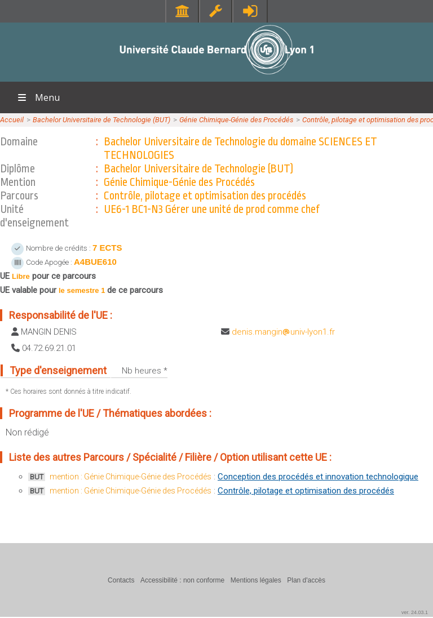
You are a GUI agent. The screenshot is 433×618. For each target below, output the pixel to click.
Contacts (121, 580)
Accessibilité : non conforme (182, 580)
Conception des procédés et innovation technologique (318, 477)
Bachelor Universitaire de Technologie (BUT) (101, 119)
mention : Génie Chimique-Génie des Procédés (130, 476)
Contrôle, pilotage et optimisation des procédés (306, 491)
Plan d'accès (306, 580)
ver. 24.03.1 (414, 612)
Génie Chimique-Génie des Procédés (236, 119)
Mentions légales (256, 580)
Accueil (12, 119)
